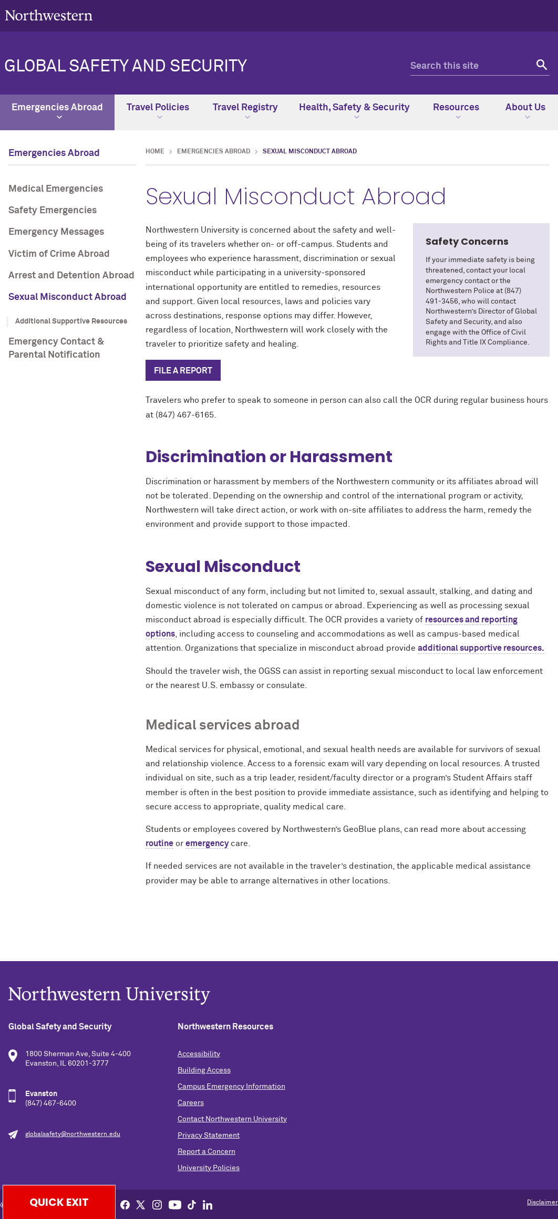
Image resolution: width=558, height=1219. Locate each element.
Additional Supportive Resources (71, 321)
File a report (183, 371)
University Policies (209, 1168)
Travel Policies (158, 111)
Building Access (204, 1070)
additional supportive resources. (481, 648)
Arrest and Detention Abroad (71, 275)
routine (159, 843)
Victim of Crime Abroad (59, 254)
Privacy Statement (209, 1135)
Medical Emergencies (55, 189)
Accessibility (199, 1054)
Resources (456, 111)
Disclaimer (542, 1203)
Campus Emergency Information (231, 1086)
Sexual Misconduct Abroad (67, 297)
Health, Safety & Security (354, 111)
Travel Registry (245, 111)
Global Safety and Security (125, 66)
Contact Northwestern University (232, 1119)
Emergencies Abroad (57, 111)
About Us (525, 111)
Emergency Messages (56, 232)
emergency (207, 843)
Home (155, 152)
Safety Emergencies (52, 210)
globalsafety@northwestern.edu (72, 1134)
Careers (191, 1103)
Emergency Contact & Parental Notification (56, 348)
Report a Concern (206, 1151)
